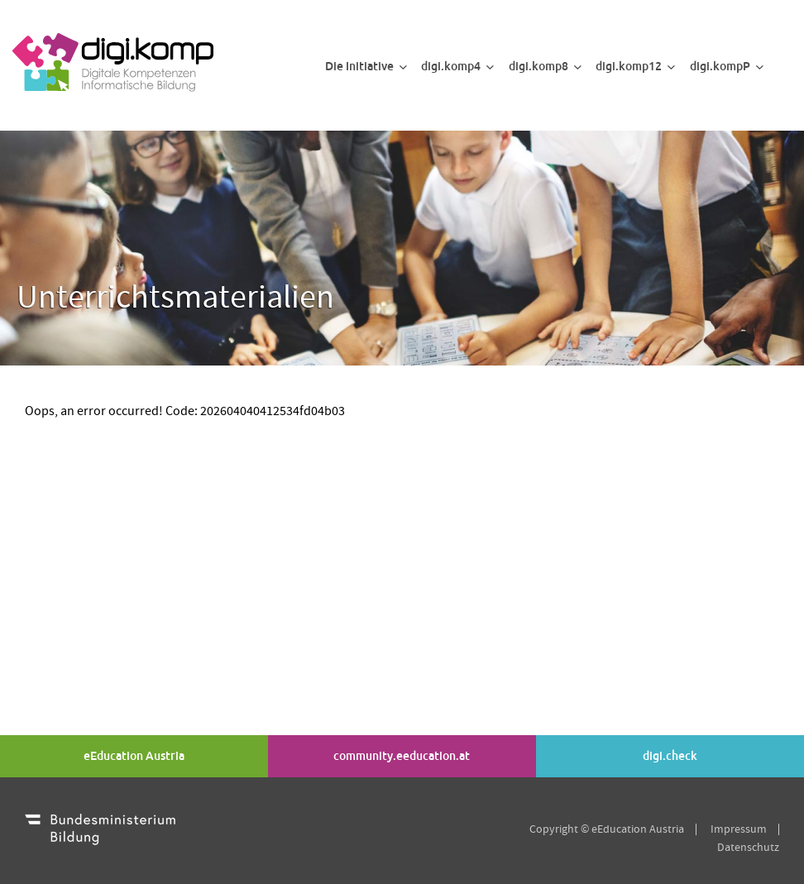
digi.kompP (726, 66)
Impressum (739, 829)
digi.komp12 (635, 66)
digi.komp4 (457, 66)
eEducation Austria (134, 755)
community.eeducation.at (401, 755)
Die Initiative (366, 66)
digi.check (670, 755)
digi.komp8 (545, 66)
